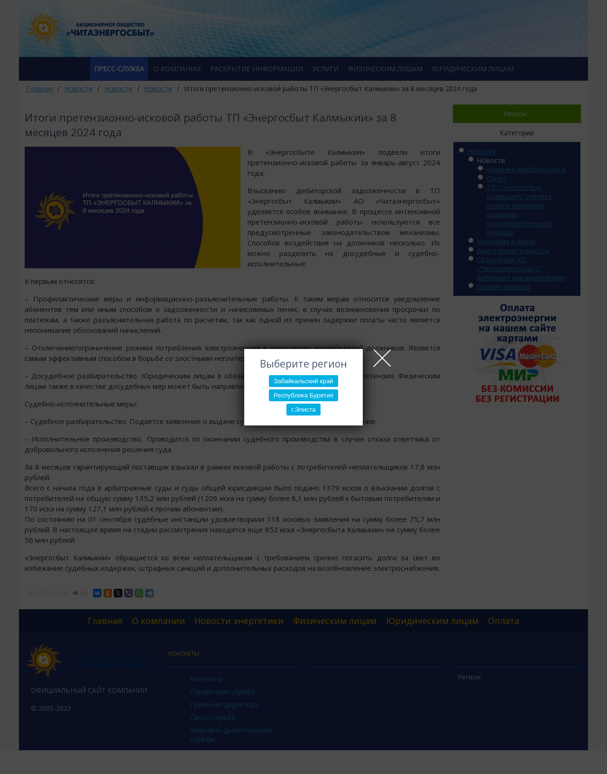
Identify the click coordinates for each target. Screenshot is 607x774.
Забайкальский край (303, 381)
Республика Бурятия (303, 395)
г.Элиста (303, 409)
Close (382, 358)
